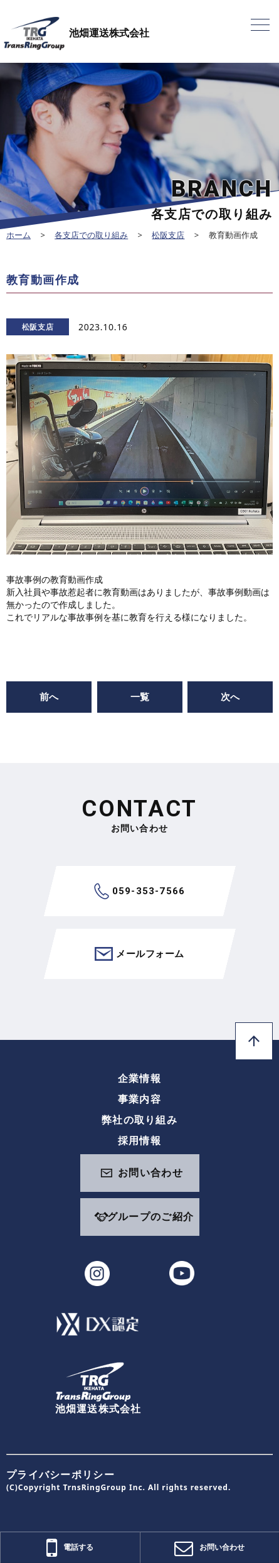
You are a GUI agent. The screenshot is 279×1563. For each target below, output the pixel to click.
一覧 (139, 696)
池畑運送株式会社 (76, 33)
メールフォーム (139, 954)
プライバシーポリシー (60, 1474)
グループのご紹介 (150, 1216)
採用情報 (139, 1140)
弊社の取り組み (139, 1120)
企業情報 (139, 1078)
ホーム (18, 235)
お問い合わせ (150, 1172)
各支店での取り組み (91, 235)
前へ (48, 696)
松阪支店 (168, 235)
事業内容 (139, 1099)
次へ (230, 696)
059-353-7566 (139, 891)
